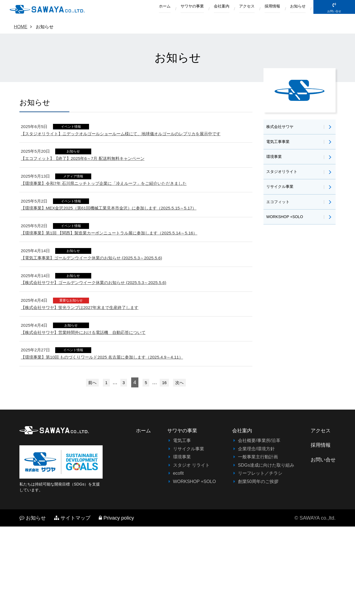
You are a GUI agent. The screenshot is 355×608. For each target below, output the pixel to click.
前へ (90, 463)
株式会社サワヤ (281, 127)
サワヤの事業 (174, 9)
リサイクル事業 (281, 193)
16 (165, 463)
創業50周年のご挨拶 (258, 562)
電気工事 (182, 521)
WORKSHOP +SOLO (287, 227)
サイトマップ (72, 599)
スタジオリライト (284, 177)
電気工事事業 (279, 144)
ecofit (178, 554)
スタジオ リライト (191, 546)
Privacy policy (116, 599)
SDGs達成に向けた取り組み (266, 546)
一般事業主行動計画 (258, 538)
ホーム (143, 9)
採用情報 (266, 9)
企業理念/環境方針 (256, 530)
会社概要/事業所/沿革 (259, 521)
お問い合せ (334, 17)
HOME (20, 26)
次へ (181, 463)
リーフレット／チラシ (260, 554)
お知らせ (296, 9)
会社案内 (208, 9)
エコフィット (279, 210)
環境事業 (275, 160)
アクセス (237, 9)
